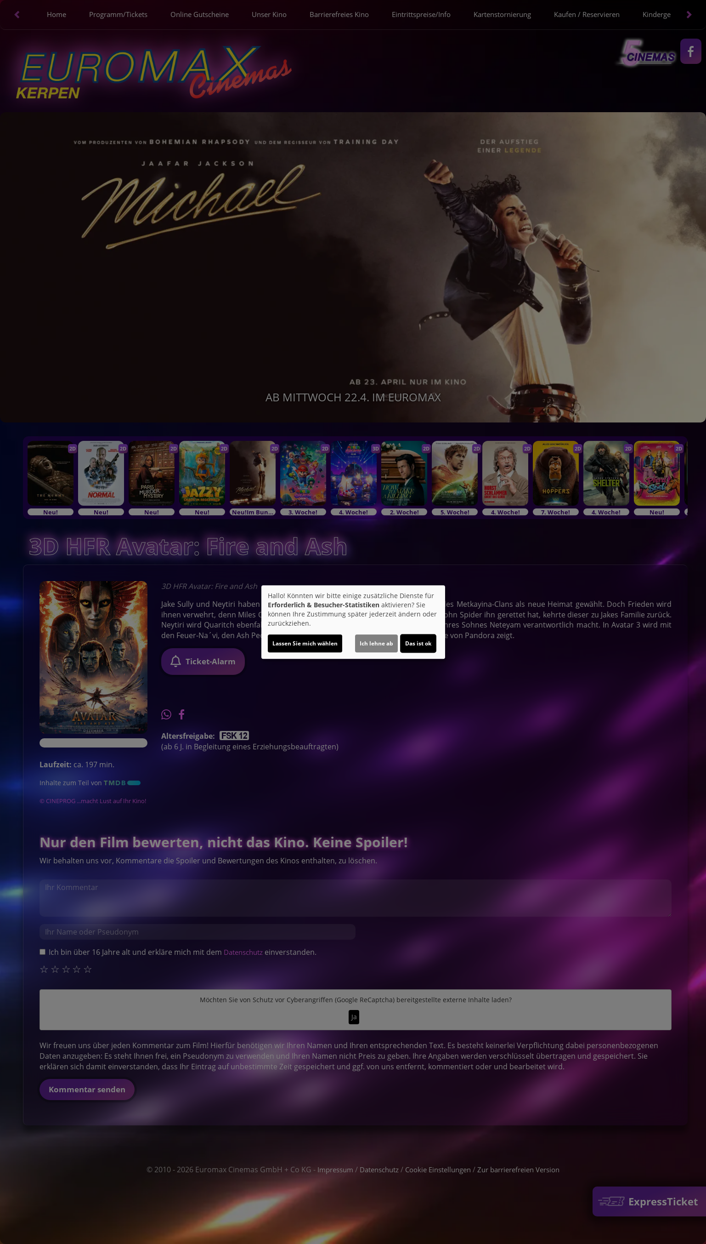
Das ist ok (418, 643)
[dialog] (353, 622)
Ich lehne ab (376, 643)
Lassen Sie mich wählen (305, 643)
